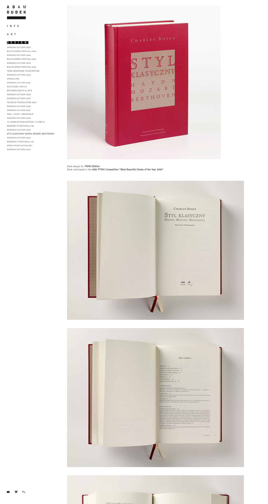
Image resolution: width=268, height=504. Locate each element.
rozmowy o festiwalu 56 (20, 142)
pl (23, 492)
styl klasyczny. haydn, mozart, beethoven (30, 134)
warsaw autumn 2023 (19, 63)
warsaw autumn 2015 (19, 130)
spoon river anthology (19, 146)
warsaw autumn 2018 (19, 106)
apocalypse (13, 79)
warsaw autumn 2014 (19, 138)
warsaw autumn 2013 (19, 149)
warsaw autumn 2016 (19, 118)
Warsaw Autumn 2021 (19, 83)
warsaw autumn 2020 (19, 94)
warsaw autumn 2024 (19, 55)
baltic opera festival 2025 (21, 51)
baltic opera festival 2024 (21, 59)
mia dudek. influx (17, 87)
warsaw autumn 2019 (19, 98)
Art (12, 34)
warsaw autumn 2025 (19, 47)
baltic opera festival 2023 (21, 67)
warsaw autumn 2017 (19, 110)
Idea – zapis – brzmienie (20, 114)
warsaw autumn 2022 (19, 75)
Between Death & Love (19, 91)
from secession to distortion (23, 71)
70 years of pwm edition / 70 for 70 (26, 122)
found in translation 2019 (21, 102)
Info (14, 26)
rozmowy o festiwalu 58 (20, 126)
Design (17, 42)
